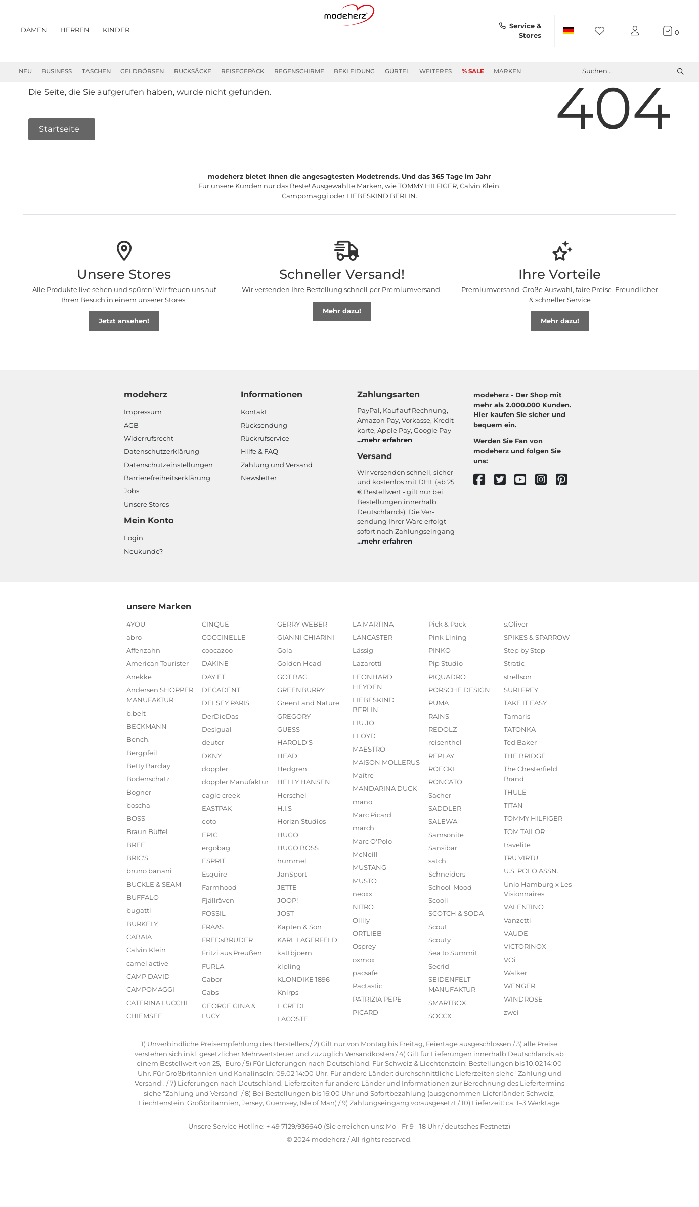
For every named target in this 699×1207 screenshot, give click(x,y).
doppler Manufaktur (235, 818)
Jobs (131, 527)
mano (362, 838)
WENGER (519, 1022)
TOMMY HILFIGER (533, 855)
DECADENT (221, 726)
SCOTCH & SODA (456, 950)
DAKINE (215, 700)
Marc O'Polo (372, 877)
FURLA (213, 1002)
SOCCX (440, 1052)
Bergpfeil (141, 789)
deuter (213, 779)
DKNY (212, 792)
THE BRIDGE (525, 792)
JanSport (292, 910)
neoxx (362, 930)
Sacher (439, 831)
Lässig (363, 687)
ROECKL (442, 805)
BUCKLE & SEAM (153, 921)
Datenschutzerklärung (161, 488)
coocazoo (217, 687)
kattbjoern (294, 989)
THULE (515, 828)
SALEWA (442, 858)
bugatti (138, 947)
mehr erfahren (387, 476)
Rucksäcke (192, 71)
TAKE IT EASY (525, 739)
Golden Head (299, 700)
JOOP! (287, 937)
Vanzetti (517, 956)
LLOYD (364, 772)
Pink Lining (447, 674)
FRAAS (213, 963)
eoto (209, 858)
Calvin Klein (146, 986)
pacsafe (365, 1009)
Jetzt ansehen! (124, 357)
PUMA (438, 739)
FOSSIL (214, 950)
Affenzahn (143, 687)
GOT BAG (292, 713)
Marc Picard (372, 851)
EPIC (209, 871)
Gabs (210, 1029)
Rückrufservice (265, 475)
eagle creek (221, 831)
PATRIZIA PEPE (377, 1035)
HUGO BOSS (298, 884)
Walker (515, 1009)
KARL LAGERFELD (307, 976)
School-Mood (450, 924)
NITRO (363, 943)
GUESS (288, 766)
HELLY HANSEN (303, 818)
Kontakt (254, 448)
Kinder (116, 30)
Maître (363, 812)
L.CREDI (290, 1042)
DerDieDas (220, 752)
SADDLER (444, 845)
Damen (34, 30)
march (363, 864)
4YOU (135, 660)
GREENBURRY (301, 726)
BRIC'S (137, 894)
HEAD (287, 792)
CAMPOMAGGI (150, 1026)
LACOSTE (292, 1055)
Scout (437, 963)
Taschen (96, 71)
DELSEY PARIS (225, 739)
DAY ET (213, 713)
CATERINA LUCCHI (157, 1039)
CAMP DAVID (148, 1013)
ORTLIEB (367, 970)
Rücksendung (264, 461)
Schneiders (446, 910)
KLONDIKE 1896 (303, 1016)
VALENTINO (524, 943)
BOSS (135, 855)
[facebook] (483, 516)
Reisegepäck (242, 71)
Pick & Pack (447, 660)
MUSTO (365, 917)
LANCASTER (372, 674)
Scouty (439, 976)
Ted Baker (520, 779)
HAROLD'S (295, 779)
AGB (131, 461)
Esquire (214, 910)
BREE (135, 881)
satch (437, 897)
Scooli (438, 937)
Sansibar (442, 884)
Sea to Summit (452, 989)
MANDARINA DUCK (385, 825)
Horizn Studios (301, 858)
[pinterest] (566, 516)
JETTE (287, 924)
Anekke (139, 713)
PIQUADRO (447, 713)
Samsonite (446, 871)
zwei (511, 1049)
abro (134, 674)
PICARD (365, 1049)
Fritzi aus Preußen (232, 989)
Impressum (143, 448)
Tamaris (517, 752)
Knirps (287, 1029)
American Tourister (157, 700)
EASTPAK (217, 845)
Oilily (361, 956)
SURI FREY (521, 726)
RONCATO (445, 818)
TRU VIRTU (521, 894)
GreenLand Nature (308, 739)
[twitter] (504, 516)
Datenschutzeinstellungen (168, 501)
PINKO (439, 687)
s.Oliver (516, 660)
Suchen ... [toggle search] (633, 71)
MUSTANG (369, 904)
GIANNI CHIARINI (305, 674)
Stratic (514, 700)
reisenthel (445, 779)
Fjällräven (218, 937)
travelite (517, 881)
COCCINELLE (224, 674)
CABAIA (139, 973)
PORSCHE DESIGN (459, 726)
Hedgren (292, 805)
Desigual (217, 766)
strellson (518, 713)
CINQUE (215, 660)
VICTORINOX (525, 983)
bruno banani (149, 907)
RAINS (438, 752)
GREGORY (294, 752)
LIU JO (363, 759)
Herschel (292, 831)
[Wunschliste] (603, 31)
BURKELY (142, 960)
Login (133, 574)
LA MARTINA (373, 660)
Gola (284, 687)
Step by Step (524, 687)
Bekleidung (354, 71)
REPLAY (441, 792)
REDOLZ (442, 766)
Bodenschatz (148, 815)
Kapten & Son (299, 963)
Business (56, 71)
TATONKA (520, 766)
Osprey (364, 983)
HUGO (287, 871)
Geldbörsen (142, 71)
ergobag (216, 884)
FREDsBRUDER (227, 976)
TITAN (513, 842)
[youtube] (524, 516)
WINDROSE (523, 1035)
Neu (25, 71)
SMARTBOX (447, 1039)
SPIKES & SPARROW (537, 674)
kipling (289, 1002)
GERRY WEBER (302, 660)
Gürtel (397, 71)
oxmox (364, 996)
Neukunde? (143, 588)
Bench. (138, 776)
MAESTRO (369, 785)
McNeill (365, 891)
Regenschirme (299, 71)
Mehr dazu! (342, 347)
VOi (510, 996)
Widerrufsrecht (148, 475)
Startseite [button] (60, 165)
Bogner (138, 828)
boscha (138, 842)
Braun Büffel (147, 868)
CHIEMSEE (144, 1052)
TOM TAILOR (524, 868)
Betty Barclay (148, 802)
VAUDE (516, 970)
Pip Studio (445, 700)
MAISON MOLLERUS (386, 799)
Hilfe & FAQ (259, 488)
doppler (215, 805)
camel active (147, 999)
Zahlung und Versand (277, 501)
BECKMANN (146, 763)
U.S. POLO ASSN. (531, 907)
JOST (285, 950)
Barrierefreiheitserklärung (167, 514)
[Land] (568, 30)
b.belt (136, 749)
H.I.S (284, 845)
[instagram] (545, 516)
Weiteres (435, 71)
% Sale (473, 71)
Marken (507, 71)
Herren (75, 30)
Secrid (438, 1002)
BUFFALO (142, 934)
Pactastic (367, 1022)
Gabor (212, 1016)
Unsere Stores (146, 540)
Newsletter (259, 514)
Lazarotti (367, 700)
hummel (292, 897)
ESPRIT (213, 897)
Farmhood (219, 924)
